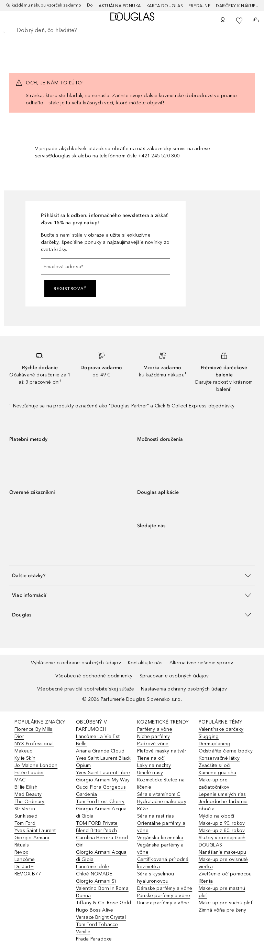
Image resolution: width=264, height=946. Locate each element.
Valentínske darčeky (221, 729)
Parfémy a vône (154, 729)
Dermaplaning (214, 744)
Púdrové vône (152, 744)
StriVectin (24, 809)
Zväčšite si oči (215, 765)
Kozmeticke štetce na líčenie (161, 783)
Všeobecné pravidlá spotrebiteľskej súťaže (85, 689)
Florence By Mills (33, 729)
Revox (21, 852)
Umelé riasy (150, 773)
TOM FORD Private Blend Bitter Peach (97, 826)
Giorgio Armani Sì (96, 881)
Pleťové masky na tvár (161, 751)
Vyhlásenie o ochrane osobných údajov (76, 663)
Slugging (209, 736)
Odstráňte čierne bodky (226, 751)
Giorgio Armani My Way (103, 780)
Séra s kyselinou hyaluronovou (155, 877)
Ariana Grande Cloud (100, 751)
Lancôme (24, 859)
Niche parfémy (153, 736)
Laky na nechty (154, 765)
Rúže (142, 809)
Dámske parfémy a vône (164, 888)
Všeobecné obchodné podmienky (94, 676)
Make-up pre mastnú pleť (222, 891)
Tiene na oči (151, 758)
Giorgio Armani (31, 838)
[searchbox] (132, 30)
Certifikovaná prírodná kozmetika (162, 863)
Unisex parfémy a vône (163, 903)
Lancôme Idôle (92, 867)
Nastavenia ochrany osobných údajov (184, 689)
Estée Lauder (29, 773)
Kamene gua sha (217, 773)
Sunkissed (25, 816)
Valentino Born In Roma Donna (102, 891)
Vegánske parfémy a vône (160, 848)
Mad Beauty (28, 794)
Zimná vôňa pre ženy (222, 910)
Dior (19, 736)
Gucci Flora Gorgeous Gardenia (101, 790)
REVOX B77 (27, 874)
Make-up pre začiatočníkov (214, 783)
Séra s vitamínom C (158, 794)
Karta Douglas (164, 5)
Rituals (21, 845)
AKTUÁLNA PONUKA (120, 5)
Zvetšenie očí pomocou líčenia (225, 877)
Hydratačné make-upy (161, 801)
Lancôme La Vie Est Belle (98, 740)
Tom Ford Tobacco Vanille (97, 928)
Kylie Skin (24, 758)
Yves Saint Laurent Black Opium (103, 761)
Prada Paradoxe (94, 939)
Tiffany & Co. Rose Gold (103, 903)
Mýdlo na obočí (216, 816)
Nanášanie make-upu (222, 852)
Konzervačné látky (219, 758)
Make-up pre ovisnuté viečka (223, 863)
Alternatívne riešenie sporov (201, 663)
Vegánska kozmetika (160, 838)
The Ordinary (29, 801)
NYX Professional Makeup (34, 747)
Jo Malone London (35, 765)
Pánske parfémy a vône (163, 895)
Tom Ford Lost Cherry (100, 801)
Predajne (199, 5)
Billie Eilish (26, 787)
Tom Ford (25, 823)
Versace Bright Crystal (101, 917)
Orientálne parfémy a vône (161, 826)
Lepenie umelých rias (222, 794)
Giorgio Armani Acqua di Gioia (101, 812)
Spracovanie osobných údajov (174, 676)
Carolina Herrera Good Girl (102, 841)
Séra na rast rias (155, 816)
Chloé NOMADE (94, 874)
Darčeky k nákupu (237, 5)
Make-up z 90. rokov (222, 823)
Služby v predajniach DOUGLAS (222, 841)
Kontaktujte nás (145, 663)
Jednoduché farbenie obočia (223, 805)
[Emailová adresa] (105, 266)
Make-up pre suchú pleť (225, 903)
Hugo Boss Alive (94, 910)
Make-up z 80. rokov (222, 830)
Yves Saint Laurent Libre (103, 773)
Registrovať (70, 288)
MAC (20, 780)
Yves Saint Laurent (35, 830)
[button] (132, 575)
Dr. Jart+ (24, 867)
